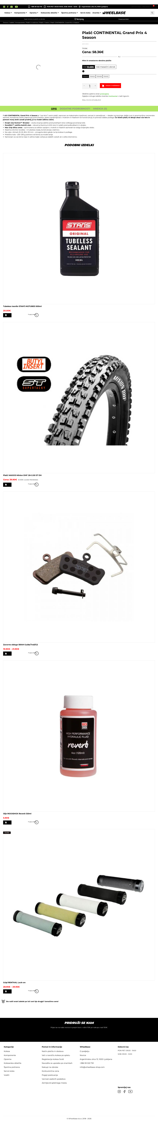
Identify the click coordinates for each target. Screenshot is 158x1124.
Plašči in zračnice (32, 22)
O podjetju (84, 1055)
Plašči (41, 22)
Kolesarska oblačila (74, 13)
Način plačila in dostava (52, 1055)
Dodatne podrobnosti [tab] (75, 109)
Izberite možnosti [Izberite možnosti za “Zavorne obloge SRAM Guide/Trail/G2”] (15, 656)
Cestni (47, 22)
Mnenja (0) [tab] (100, 109)
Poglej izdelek (152, 316)
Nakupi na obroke (50, 1070)
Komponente (45, 13)
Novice (83, 1058)
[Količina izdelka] (91, 87)
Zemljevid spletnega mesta (54, 1086)
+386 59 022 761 (36, 7)
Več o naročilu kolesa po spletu (56, 1058)
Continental (113, 97)
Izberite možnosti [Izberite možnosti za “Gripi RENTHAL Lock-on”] (15, 994)
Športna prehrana (94, 13)
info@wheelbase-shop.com (92, 1070)
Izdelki (12, 22)
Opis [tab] (54, 109)
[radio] (86, 77)
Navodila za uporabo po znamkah (57, 1066)
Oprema (58, 13)
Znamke (121, 13)
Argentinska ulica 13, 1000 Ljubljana (93, 7)
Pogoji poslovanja (50, 1078)
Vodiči (6, 1078)
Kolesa (33, 13)
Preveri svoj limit (123, 19)
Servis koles (110, 13)
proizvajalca (105, 95)
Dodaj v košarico (119, 87)
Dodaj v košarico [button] (15, 316)
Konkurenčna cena (50, 1074)
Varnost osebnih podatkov (54, 1082)
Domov (5, 22)
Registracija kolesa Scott (53, 1062)
